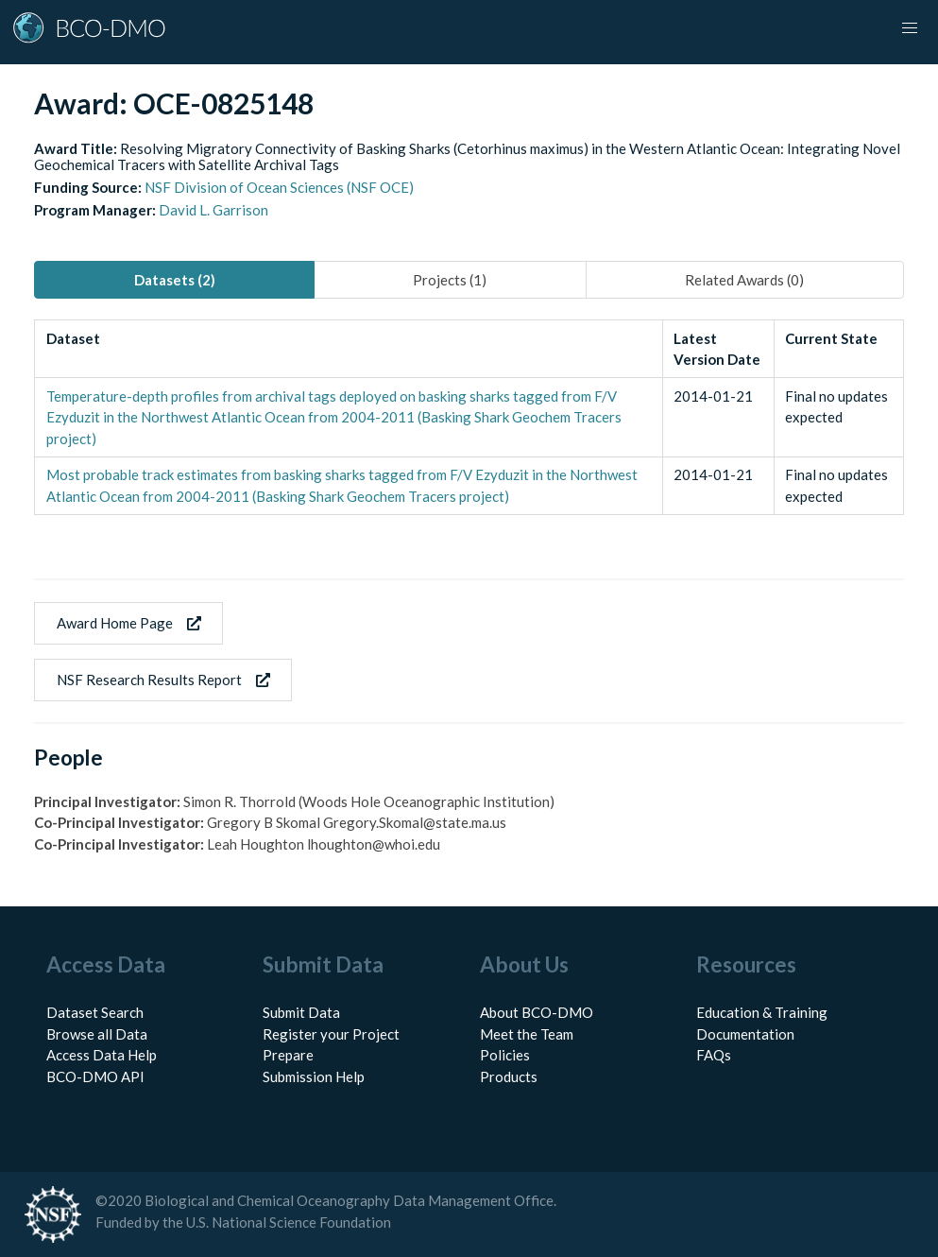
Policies (505, 1054)
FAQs (713, 1054)
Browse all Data (96, 1033)
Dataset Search (95, 1012)
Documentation (745, 1033)
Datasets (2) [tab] (174, 279)
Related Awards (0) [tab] (744, 279)
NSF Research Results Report (163, 679)
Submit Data (301, 1012)
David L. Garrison (213, 209)
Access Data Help (101, 1054)
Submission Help (314, 1076)
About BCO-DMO (536, 1012)
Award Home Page (129, 622)
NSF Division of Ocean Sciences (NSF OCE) (279, 187)
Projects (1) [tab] (449, 279)
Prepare (288, 1054)
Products (508, 1076)
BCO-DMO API (95, 1076)
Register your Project (331, 1033)
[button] (909, 28)
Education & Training (761, 1012)
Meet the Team (526, 1033)
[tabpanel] (469, 417)
